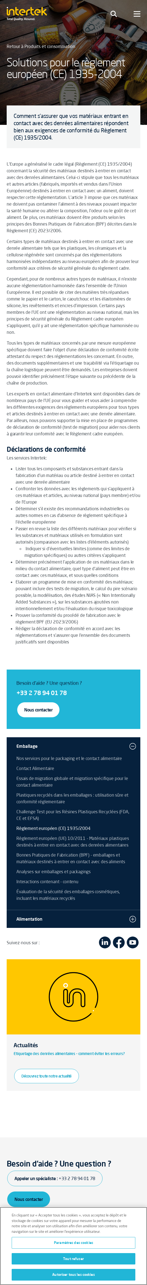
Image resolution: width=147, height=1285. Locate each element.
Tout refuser (73, 1258)
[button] (132, 746)
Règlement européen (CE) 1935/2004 (53, 828)
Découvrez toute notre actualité (46, 1076)
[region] (73, 1246)
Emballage (27, 746)
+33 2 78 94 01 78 (41, 692)
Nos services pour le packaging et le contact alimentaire (69, 758)
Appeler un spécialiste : (54, 1178)
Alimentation (29, 919)
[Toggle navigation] (113, 14)
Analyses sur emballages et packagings (53, 871)
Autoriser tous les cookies (73, 1274)
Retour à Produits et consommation (41, 46)
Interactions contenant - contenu (47, 881)
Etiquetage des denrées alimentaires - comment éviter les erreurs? (69, 1053)
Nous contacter (38, 710)
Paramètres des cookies (73, 1242)
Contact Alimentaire (35, 768)
